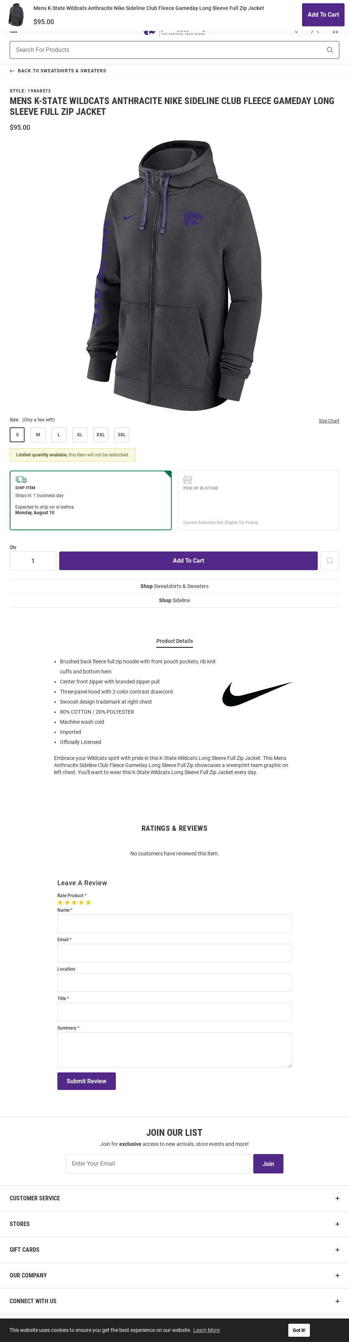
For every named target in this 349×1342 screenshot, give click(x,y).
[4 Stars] (82, 902)
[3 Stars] (75, 902)
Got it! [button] (299, 1330)
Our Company (28, 1275)
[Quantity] (33, 560)
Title (61, 998)
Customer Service (35, 1198)
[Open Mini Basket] (334, 29)
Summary (66, 1028)
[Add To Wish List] (330, 560)
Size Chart (329, 421)
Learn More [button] (207, 1330)
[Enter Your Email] (158, 1163)
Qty (13, 547)
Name (63, 910)
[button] (296, 29)
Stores (20, 1224)
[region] (174, 716)
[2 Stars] (68, 902)
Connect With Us (33, 1301)
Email (63, 939)
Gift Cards (24, 1249)
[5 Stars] (89, 902)
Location (66, 969)
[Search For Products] (156, 50)
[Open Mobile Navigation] (14, 29)
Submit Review (87, 1081)
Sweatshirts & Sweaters (174, 586)
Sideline (174, 600)
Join (268, 1163)
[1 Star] (60, 902)
